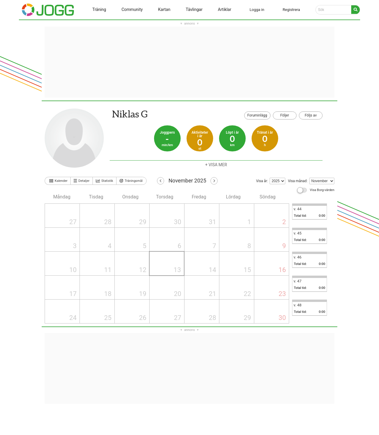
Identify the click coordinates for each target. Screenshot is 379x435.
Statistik (104, 181)
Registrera (291, 9)
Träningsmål (131, 181)
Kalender (58, 181)
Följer (284, 115)
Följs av (311, 115)
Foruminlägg (257, 115)
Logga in (257, 9)
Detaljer (82, 181)
